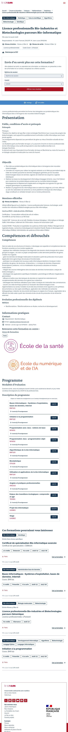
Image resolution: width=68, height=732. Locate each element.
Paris (5, 335)
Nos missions (8, 709)
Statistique (47, 10)
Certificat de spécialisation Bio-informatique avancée (29, 543)
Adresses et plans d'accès (12, 729)
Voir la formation (57, 557)
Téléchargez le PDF (11, 52)
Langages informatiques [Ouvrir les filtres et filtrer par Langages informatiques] (26, 644)
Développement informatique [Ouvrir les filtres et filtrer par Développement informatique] (28, 640)
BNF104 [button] (12, 474)
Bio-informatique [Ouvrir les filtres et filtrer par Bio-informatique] (9, 18)
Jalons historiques (10, 707)
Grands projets (9, 717)
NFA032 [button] (12, 441)
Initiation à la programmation (17, 648)
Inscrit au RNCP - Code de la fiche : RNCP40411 (17, 211)
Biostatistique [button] (15, 461)
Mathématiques (37, 10)
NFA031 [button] (12, 430)
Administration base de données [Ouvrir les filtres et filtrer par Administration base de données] (29, 569)
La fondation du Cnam (11, 711)
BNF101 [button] (12, 408)
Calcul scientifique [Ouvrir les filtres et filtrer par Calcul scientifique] (34, 18)
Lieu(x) (7, 80)
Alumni (6, 713)
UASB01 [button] (13, 510)
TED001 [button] (12, 499)
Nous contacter (9, 727)
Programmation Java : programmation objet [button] (27, 439)
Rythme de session (11, 72)
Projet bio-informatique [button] (19, 508)
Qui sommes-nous (10, 704)
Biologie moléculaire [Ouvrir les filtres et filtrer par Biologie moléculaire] (25, 603)
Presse (6, 723)
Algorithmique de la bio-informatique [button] (25, 450)
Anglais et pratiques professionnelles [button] (25, 483)
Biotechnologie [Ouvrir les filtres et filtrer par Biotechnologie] (8, 22)
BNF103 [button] (12, 452)
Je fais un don (8, 715)
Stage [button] (12, 516)
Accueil (4, 10)
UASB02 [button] (13, 518)
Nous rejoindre (9, 725)
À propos (7, 721)
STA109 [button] (12, 463)
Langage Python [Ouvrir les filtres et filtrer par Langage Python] (8, 644)
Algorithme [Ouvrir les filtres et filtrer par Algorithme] (48, 18)
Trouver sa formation (15, 10)
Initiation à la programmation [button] (21, 417)
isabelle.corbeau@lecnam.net (19, 322)
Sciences (27, 10)
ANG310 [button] (13, 486)
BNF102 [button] (12, 419)
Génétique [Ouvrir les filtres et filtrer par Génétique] (20, 22)
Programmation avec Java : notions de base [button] (27, 428)
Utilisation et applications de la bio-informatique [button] (29, 472)
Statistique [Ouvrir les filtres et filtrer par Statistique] (21, 18)
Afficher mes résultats (34, 89)
